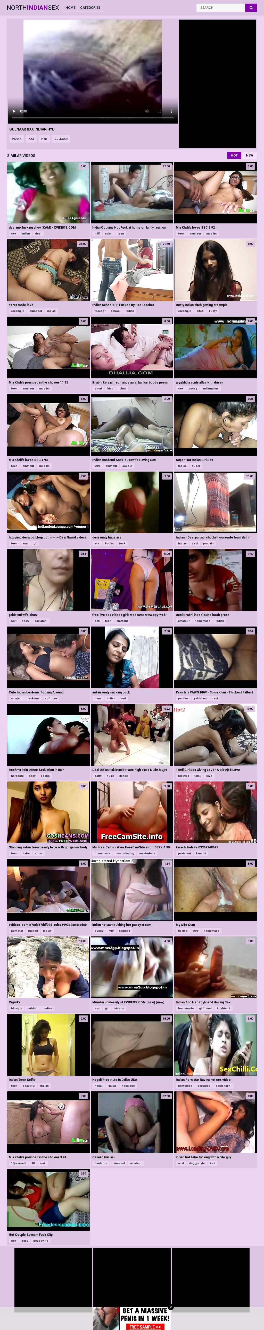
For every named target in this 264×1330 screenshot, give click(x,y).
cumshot (35, 311)
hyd (44, 139)
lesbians (34, 698)
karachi (201, 853)
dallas (112, 1086)
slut (13, 621)
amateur (195, 233)
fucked (33, 931)
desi (38, 233)
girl (107, 1008)
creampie (17, 311)
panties (183, 698)
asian (108, 233)
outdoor (32, 1008)
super (196, 466)
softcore (51, 698)
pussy (192, 388)
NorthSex (33, 7)
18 (33, 1163)
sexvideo (203, 1086)
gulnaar (61, 139)
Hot (234, 155)
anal (25, 543)
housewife (40, 1240)
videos (119, 1008)
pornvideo (185, 1086)
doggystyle (197, 1163)
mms (98, 698)
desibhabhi (223, 1086)
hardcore (17, 776)
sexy (32, 776)
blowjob (183, 776)
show (25, 621)
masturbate (147, 853)
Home (70, 8)
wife (98, 466)
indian (16, 139)
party (98, 776)
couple (127, 466)
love (209, 776)
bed (123, 698)
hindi (110, 388)
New (249, 155)
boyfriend (223, 1008)
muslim (211, 233)
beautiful (29, 1086)
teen (121, 233)
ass (97, 543)
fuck (122, 543)
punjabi (208, 543)
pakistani (41, 621)
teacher (100, 311)
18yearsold (18, 1163)
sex (13, 233)
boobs (109, 543)
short (98, 388)
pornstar (17, 931)
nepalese (128, 1086)
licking (182, 931)
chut (122, 388)
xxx (31, 139)
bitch (200, 311)
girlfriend (205, 1008)
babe (26, 853)
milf (97, 233)
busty (213, 311)
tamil (197, 776)
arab (43, 1163)
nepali (99, 1086)
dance (123, 776)
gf (35, 543)
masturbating (125, 853)
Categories (90, 8)
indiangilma (210, 388)
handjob (124, 931)
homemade (202, 621)
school (115, 311)
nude (110, 776)
